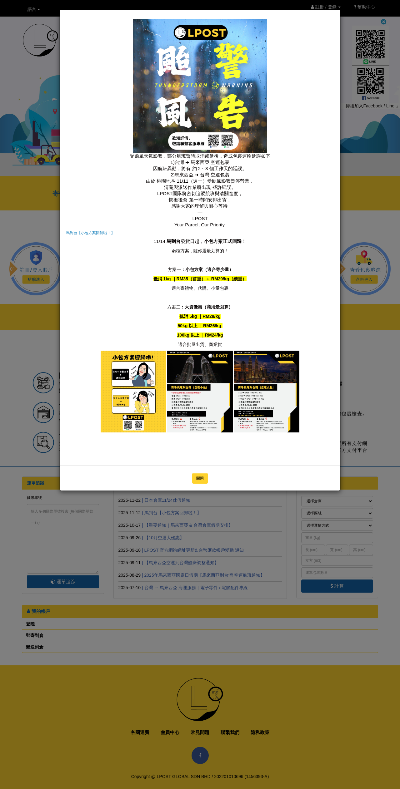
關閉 (200, 478)
